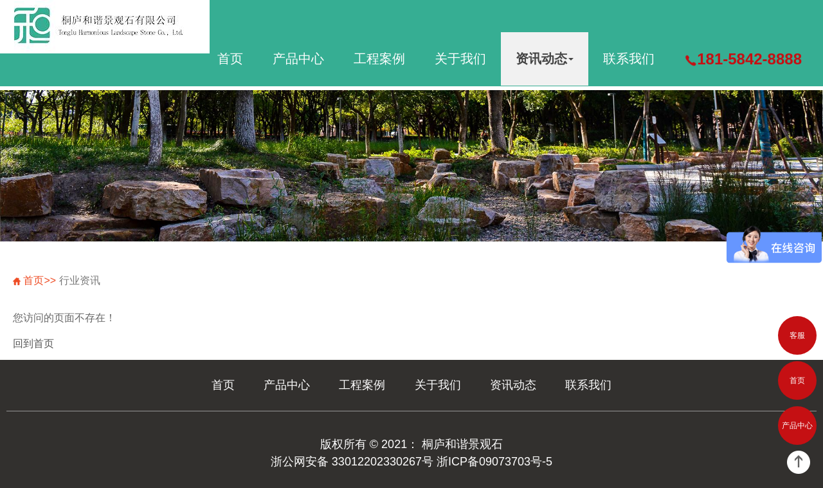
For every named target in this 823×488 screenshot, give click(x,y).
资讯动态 (545, 59)
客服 (797, 335)
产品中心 (298, 59)
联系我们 (629, 59)
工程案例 (379, 59)
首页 (230, 59)
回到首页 (33, 343)
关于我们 (460, 59)
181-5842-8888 (743, 59)
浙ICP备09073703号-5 (494, 461)
